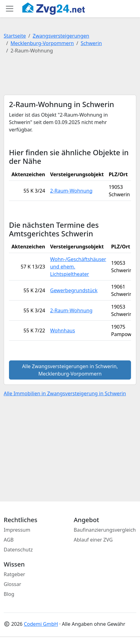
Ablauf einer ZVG (93, 539)
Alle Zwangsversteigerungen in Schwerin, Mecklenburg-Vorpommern (70, 370)
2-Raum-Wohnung (71, 190)
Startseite (15, 35)
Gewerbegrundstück (74, 290)
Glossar (12, 584)
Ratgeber (14, 574)
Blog (9, 594)
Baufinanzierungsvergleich (105, 529)
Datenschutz (18, 549)
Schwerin (91, 43)
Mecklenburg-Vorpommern (42, 43)
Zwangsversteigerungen (61, 35)
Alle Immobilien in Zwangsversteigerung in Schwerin (65, 393)
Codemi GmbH (41, 624)
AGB (9, 539)
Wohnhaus (62, 330)
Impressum (17, 529)
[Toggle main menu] (9, 9)
